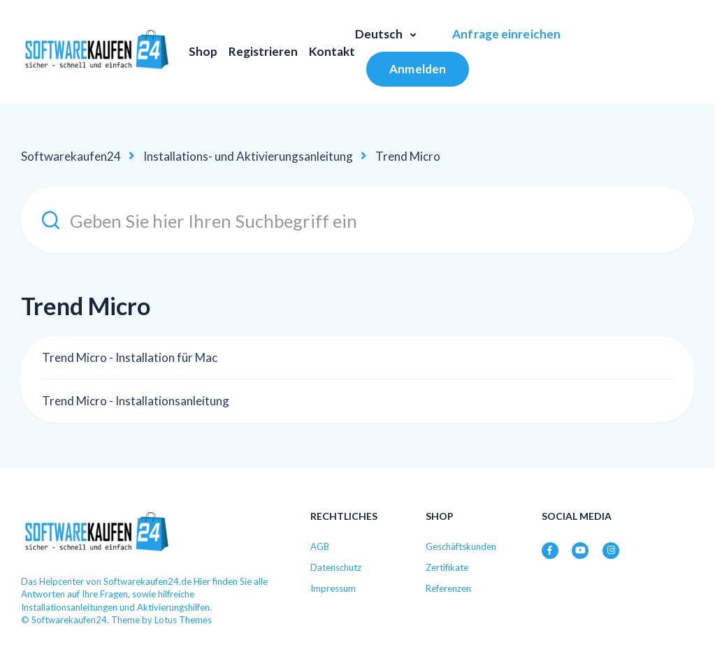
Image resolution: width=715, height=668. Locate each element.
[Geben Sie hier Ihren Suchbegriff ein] (357, 220)
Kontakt (332, 51)
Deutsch (380, 34)
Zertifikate (447, 567)
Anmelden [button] (417, 68)
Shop (203, 51)
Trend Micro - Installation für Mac (129, 357)
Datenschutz (335, 567)
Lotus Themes (183, 619)
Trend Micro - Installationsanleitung (135, 400)
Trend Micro (407, 156)
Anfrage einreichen (506, 34)
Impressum (333, 588)
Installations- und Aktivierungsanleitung (248, 156)
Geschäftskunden (461, 546)
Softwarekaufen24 (71, 156)
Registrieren (263, 51)
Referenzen (448, 588)
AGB (319, 546)
